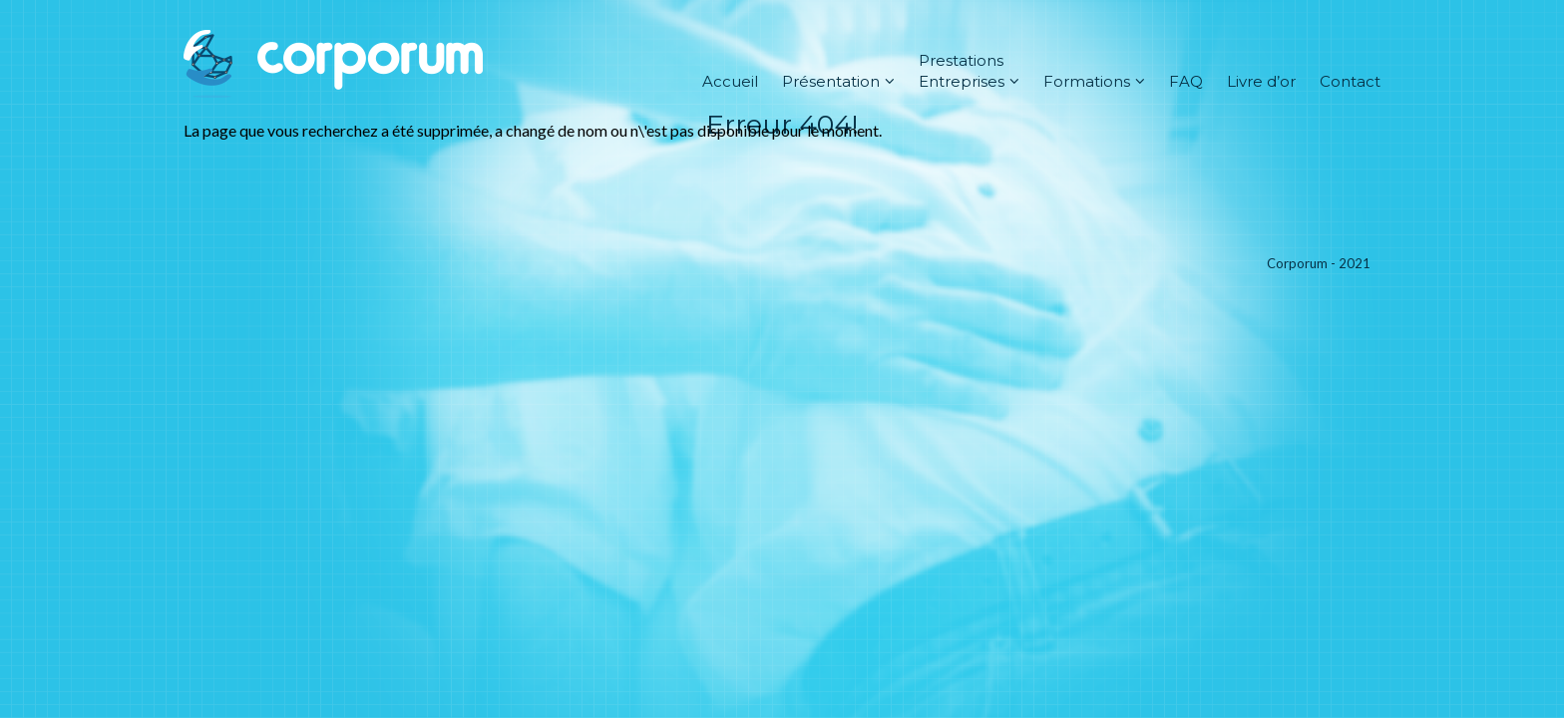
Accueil (730, 81)
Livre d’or (1261, 81)
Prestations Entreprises (969, 71)
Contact (1350, 81)
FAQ (1186, 81)
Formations (1094, 81)
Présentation (838, 81)
